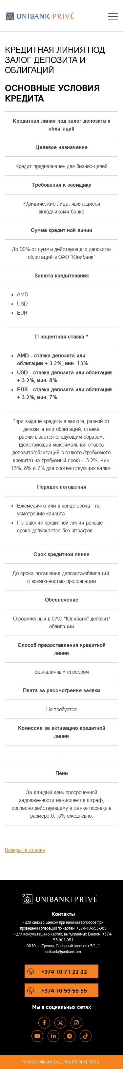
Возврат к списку (25, 850)
